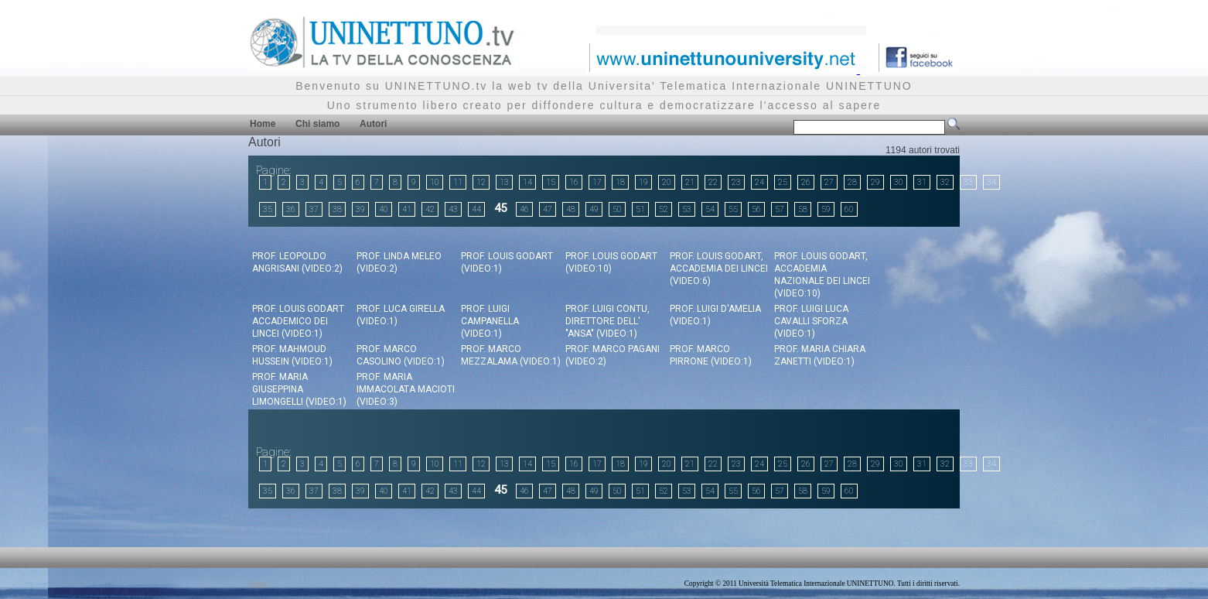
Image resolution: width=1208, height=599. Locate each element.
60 (849, 209)
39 (360, 209)
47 (547, 209)
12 (481, 182)
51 (640, 209)
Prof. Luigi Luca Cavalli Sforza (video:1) (811, 321)
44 (476, 209)
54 (710, 209)
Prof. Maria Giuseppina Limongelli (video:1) (299, 389)
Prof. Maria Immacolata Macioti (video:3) (406, 389)
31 (921, 182)
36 (290, 209)
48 (570, 209)
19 (643, 182)
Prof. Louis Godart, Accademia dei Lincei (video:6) (719, 268)
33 (968, 182)
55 (733, 209)
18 (620, 182)
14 (527, 182)
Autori (373, 123)
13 (504, 182)
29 (875, 182)
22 (713, 182)
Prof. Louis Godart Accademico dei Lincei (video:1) (298, 321)
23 (736, 182)
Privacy (259, 583)
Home (262, 123)
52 (663, 209)
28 (852, 182)
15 (550, 182)
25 (782, 182)
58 (802, 209)
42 (430, 209)
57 (779, 209)
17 (597, 182)
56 (756, 209)
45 (500, 208)
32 (945, 182)
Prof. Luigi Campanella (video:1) (490, 321)
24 (759, 182)
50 (617, 209)
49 (594, 209)
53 (686, 209)
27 (829, 182)
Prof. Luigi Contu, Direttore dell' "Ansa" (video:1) (607, 321)
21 (689, 182)
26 (805, 182)
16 (573, 182)
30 (898, 182)
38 (337, 209)
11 (457, 182)
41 (406, 209)
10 (434, 182)
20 (666, 182)
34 (991, 182)
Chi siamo (317, 123)
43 (453, 209)
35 (267, 209)
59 (826, 209)
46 (524, 209)
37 (314, 209)
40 (383, 209)
